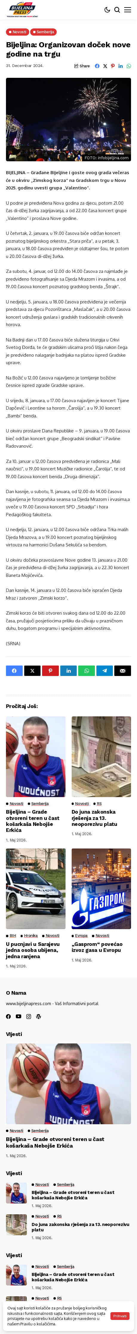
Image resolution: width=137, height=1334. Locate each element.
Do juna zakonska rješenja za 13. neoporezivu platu (94, 818)
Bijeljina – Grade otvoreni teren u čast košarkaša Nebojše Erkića (32, 821)
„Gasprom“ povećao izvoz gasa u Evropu (97, 947)
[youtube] (18, 1017)
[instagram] (28, 1016)
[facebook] (8, 1016)
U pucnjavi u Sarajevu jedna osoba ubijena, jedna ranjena (33, 950)
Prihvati (120, 1316)
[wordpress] (38, 1016)
